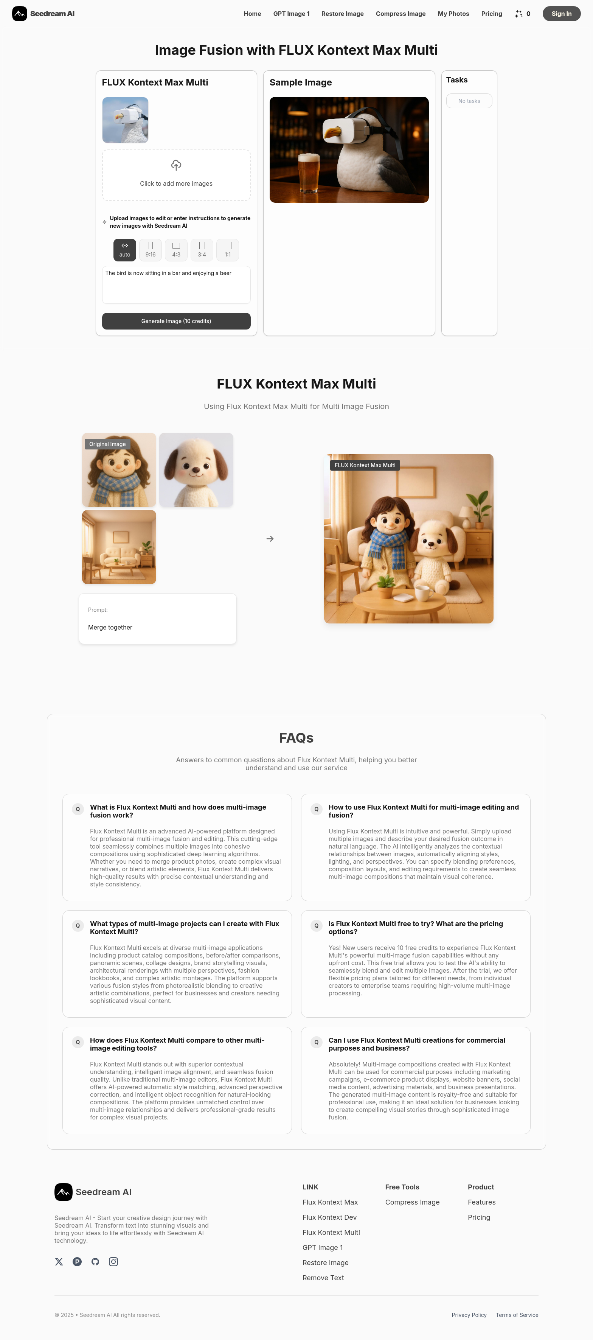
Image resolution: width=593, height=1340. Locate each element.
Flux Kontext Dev (330, 1217)
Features (482, 1202)
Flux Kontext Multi (331, 1232)
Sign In (562, 13)
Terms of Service (517, 1315)
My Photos (453, 13)
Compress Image (401, 13)
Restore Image (342, 13)
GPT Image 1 (291, 13)
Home (252, 13)
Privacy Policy (469, 1315)
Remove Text (323, 1278)
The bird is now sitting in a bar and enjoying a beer (176, 285)
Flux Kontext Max (330, 1202)
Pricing (491, 13)
